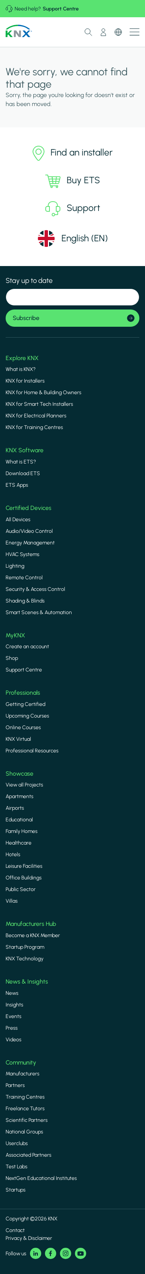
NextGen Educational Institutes (41, 1178)
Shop (12, 658)
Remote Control (24, 577)
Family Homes (21, 831)
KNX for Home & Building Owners (43, 392)
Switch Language (118, 32)
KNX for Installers (25, 381)
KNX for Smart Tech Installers (39, 404)
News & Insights (27, 981)
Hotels (13, 854)
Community (21, 1062)
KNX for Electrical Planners (36, 416)
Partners (15, 1085)
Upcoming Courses (27, 716)
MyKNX (15, 635)
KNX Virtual (18, 739)
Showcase (19, 773)
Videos (13, 1039)
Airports (15, 808)
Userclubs (17, 1143)
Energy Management (30, 543)
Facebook (50, 1253)
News (12, 993)
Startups (15, 1190)
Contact (15, 1230)
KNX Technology (24, 959)
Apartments (19, 796)
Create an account (27, 646)
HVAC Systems (22, 554)
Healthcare (18, 843)
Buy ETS (72, 180)
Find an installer (73, 153)
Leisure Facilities (24, 866)
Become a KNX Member (33, 935)
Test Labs (16, 1166)
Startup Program (25, 947)
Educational (19, 819)
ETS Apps (17, 485)
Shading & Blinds (25, 601)
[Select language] (72, 238)
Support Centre (61, 9)
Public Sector (21, 889)
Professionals (23, 692)
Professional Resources (32, 751)
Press (12, 1028)
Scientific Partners (27, 1120)
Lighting (15, 566)
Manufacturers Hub (31, 923)
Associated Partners (28, 1155)
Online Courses (23, 727)
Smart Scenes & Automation (39, 612)
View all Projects (24, 785)
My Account (103, 32)
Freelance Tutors (25, 1108)
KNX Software (24, 450)
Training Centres (25, 1097)
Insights (14, 1005)
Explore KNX (22, 358)
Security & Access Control (35, 589)
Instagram (65, 1253)
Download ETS (23, 473)
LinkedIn (35, 1253)
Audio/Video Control (29, 531)
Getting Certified (25, 704)
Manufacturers (22, 1074)
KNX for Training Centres (34, 427)
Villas (12, 901)
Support (72, 209)
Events (13, 1016)
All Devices (18, 519)
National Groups (24, 1132)
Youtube (80, 1253)
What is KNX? (21, 369)
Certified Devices (28, 507)
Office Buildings (24, 878)
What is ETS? (21, 462)
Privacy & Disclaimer (29, 1238)
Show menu (134, 32)
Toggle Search (88, 32)
